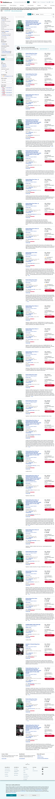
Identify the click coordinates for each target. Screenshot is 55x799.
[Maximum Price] (3, 72)
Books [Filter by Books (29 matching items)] (3, 19)
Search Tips (39, 755)
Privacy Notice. (13, 792)
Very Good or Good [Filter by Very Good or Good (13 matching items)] (5, 35)
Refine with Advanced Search (16, 10)
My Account (43, 2)
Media (24, 770)
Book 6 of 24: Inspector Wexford (31, 26)
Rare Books (22, 5)
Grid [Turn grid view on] (33, 14)
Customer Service (35, 770)
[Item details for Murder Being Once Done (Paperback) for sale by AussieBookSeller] (20, 576)
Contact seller (28, 38)
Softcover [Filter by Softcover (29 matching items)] (4, 44)
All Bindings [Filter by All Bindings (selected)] (4, 41)
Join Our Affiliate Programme (16, 771)
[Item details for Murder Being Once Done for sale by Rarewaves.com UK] (20, 704)
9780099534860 (7, 10)
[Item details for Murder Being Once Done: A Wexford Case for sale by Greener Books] (20, 311)
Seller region (4, 80)
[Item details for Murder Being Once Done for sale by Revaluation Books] (20, 405)
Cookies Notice (25, 777)
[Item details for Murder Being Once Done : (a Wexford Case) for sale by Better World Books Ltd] (20, 184)
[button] (53, 16)
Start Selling (52, 5)
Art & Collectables (31, 5)
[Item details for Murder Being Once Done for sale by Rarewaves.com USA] (20, 285)
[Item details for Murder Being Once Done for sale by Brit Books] (20, 379)
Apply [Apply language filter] (3, 59)
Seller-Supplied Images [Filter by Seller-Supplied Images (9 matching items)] (6, 51)
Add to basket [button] (49, 31)
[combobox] (20, 2)
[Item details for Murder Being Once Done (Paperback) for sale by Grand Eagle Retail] (20, 257)
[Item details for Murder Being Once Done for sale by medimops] (20, 58)
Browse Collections (13, 5)
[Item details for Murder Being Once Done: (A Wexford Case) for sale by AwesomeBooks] (20, 99)
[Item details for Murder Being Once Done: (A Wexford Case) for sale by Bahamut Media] (20, 233)
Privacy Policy (25, 774)
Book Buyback (16, 773)
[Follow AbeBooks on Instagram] (42, 774)
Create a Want (4, 758)
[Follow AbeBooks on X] (42, 772)
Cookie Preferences (26, 776)
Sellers (45, 5)
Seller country (4, 82)
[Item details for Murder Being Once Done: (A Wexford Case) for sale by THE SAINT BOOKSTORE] (20, 534)
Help (52, 2)
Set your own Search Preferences (42, 758)
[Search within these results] (34, 17)
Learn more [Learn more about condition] (7, 31)
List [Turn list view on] (29, 14)
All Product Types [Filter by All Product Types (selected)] (4, 18)
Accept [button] (11, 795)
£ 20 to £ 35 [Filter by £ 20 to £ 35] (4, 66)
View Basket (6, 776)
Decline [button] (22, 795)
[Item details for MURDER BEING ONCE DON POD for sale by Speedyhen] (20, 629)
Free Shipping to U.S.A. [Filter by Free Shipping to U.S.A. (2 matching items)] (7, 76)
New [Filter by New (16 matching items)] (3, 32)
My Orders (6, 774)
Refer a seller (16, 775)
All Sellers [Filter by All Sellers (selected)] (4, 86)
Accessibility (25, 779)
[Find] (28, 2)
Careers (24, 772)
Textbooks (39, 5)
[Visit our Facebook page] (42, 769)
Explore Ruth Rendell (44, 48)
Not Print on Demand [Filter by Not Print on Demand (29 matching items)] (6, 52)
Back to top (27, 764)
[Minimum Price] (3, 70)
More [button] (52, 146)
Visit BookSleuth (22, 758)
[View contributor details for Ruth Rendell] (28, 28)
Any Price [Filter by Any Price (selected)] (3, 63)
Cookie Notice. (23, 791)
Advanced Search (3, 5)
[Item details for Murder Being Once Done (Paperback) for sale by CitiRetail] (20, 603)
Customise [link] (34, 795)
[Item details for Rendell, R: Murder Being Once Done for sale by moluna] (20, 649)
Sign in (39, 2)
